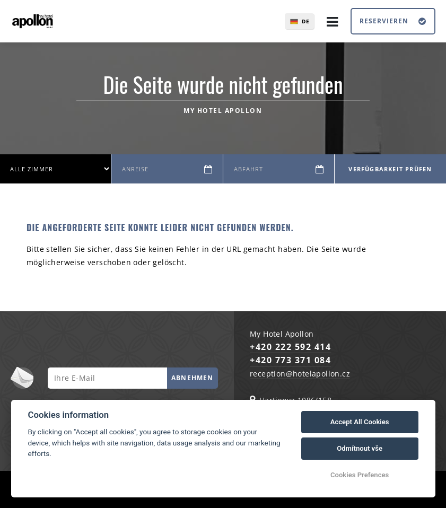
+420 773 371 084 (290, 360)
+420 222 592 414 (290, 347)
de (306, 21)
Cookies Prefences (359, 475)
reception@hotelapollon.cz (300, 374)
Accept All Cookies (359, 422)
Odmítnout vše (359, 448)
